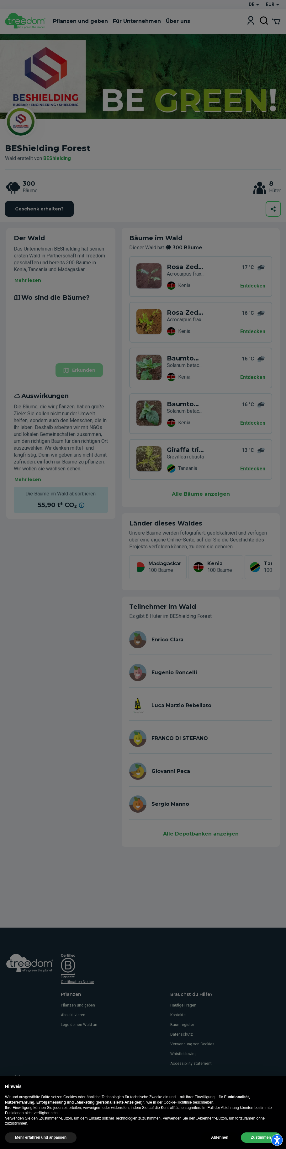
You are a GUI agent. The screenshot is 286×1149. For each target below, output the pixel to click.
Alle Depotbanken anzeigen (201, 834)
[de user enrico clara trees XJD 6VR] (149, 459)
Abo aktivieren (73, 1015)
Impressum (75, 1134)
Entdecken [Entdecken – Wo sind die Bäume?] (252, 331)
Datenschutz (181, 1034)
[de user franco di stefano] (200, 738)
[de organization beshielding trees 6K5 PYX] (149, 276)
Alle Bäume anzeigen (201, 494)
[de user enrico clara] (200, 640)
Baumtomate (185, 358)
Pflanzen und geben (78, 1005)
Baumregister (182, 1024)
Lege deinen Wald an (79, 1024)
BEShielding (57, 158)
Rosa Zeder (185, 267)
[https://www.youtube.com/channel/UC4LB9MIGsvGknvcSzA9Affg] (27, 1087)
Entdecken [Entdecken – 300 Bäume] (252, 286)
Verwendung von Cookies (192, 1044)
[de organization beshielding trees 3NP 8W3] (149, 322)
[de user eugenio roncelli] (200, 672)
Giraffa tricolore (185, 449)
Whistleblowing (183, 1054)
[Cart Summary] (276, 21)
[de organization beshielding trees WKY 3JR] (149, 368)
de (28, 1109)
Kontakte (178, 1015)
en (18, 1109)
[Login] (250, 21)
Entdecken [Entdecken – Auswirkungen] (252, 423)
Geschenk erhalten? (39, 209)
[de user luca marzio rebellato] (200, 705)
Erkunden (79, 370)
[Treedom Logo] (26, 21)
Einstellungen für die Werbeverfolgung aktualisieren (75, 1142)
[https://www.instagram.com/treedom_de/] (18, 1087)
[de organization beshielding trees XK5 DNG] (149, 413)
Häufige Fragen (183, 1005)
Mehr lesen (27, 280)
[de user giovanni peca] (200, 771)
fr (39, 1109)
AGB (91, 1134)
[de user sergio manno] (200, 804)
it (8, 1109)
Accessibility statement (191, 1063)
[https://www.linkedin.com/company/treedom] (36, 1087)
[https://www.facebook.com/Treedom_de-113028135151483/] (9, 1087)
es (49, 1109)
